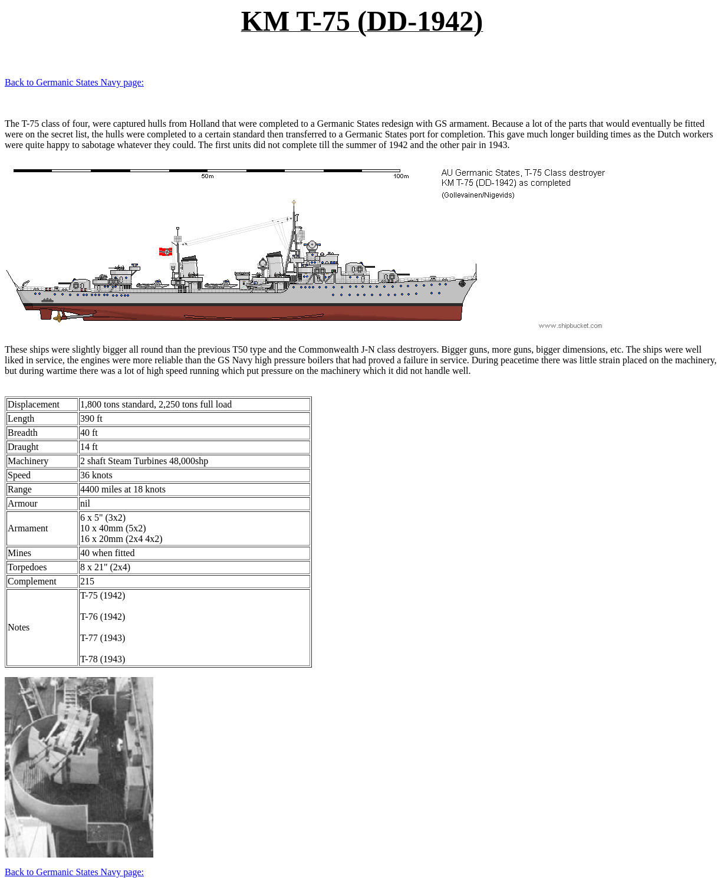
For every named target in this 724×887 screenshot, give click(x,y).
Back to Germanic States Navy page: (74, 82)
